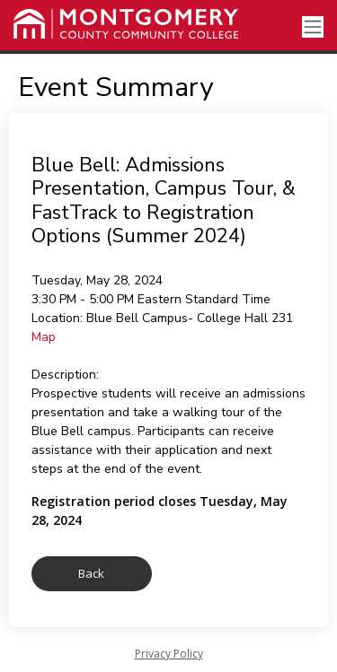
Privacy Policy (169, 653)
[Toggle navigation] (313, 27)
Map (43, 336)
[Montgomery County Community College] (125, 24)
